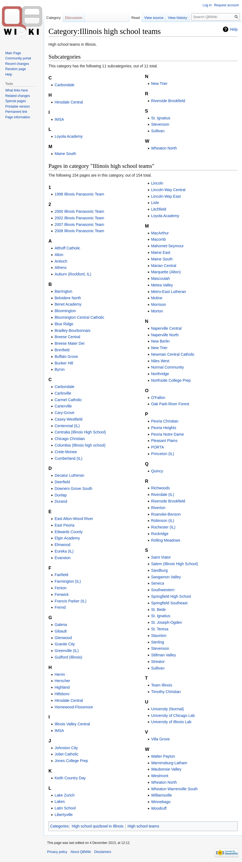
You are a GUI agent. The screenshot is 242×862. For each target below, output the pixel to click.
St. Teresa (159, 629)
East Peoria (64, 525)
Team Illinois (161, 685)
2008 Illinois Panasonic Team (79, 231)
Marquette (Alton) (166, 272)
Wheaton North (164, 148)
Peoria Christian (164, 421)
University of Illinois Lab (171, 722)
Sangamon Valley (166, 577)
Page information (17, 117)
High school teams (143, 826)
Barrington (63, 291)
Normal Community (167, 367)
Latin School (65, 808)
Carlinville (62, 393)
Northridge (160, 374)
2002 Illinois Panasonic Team (79, 218)
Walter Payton (163, 756)
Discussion (73, 18)
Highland (62, 687)
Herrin (59, 674)
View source (154, 18)
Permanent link (16, 112)
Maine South (65, 153)
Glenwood (63, 638)
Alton (58, 254)
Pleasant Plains (164, 440)
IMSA (59, 119)
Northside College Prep (171, 380)
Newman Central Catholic (173, 354)
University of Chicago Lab (173, 715)
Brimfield (61, 350)
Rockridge (159, 533)
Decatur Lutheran (69, 475)
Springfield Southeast (169, 603)
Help (234, 29)
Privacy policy (57, 852)
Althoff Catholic (67, 248)
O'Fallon (158, 397)
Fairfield (61, 575)
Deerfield (62, 482)
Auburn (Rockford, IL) (72, 274)
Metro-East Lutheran (168, 291)
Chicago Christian (69, 438)
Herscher (62, 681)
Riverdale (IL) (162, 494)
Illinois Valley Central (72, 724)
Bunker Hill (63, 363)
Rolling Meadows (165, 540)
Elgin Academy (67, 538)
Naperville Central (166, 328)
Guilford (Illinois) (68, 657)
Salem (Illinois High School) (174, 564)
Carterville (63, 406)
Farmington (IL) (67, 581)
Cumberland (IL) (68, 458)
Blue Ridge (63, 324)
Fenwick (61, 594)
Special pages (15, 101)
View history (177, 18)
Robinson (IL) (162, 520)
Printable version (17, 106)
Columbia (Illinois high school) (79, 445)
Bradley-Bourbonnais (72, 330)
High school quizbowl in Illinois (97, 826)
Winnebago (161, 802)
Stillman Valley (163, 655)
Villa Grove (160, 739)
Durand (60, 501)
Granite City (64, 644)
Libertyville (63, 814)
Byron (59, 369)
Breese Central (67, 337)
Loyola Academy (68, 136)
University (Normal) (167, 709)
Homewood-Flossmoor (73, 707)
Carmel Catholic (68, 400)
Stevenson (160, 124)
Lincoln (157, 183)
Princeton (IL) (162, 454)
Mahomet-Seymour (167, 246)
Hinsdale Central (68, 102)
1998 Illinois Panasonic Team (79, 194)
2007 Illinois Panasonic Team (79, 224)
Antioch (60, 261)
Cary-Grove (64, 412)
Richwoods (160, 488)
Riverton (158, 507)
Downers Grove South (73, 488)
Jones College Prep (71, 760)
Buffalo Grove (66, 356)
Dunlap (60, 495)
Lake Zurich (64, 795)
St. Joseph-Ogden (166, 622)
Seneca (157, 583)
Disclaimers (102, 852)
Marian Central (163, 265)
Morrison (158, 304)
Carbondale (64, 85)
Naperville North (164, 335)
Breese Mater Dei (69, 343)
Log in (207, 5)
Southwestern (163, 590)
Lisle (155, 202)
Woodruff (158, 808)
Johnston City (66, 748)
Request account (226, 5)
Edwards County (68, 532)
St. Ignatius (160, 118)
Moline (156, 298)
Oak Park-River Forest (170, 404)
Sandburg (159, 570)
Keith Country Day (70, 778)
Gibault (60, 631)
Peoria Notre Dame (167, 434)
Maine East (160, 252)
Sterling (157, 642)
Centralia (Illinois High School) (80, 432)
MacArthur (160, 233)
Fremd (59, 607)
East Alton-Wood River (73, 518)
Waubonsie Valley (166, 769)
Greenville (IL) (66, 650)
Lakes (59, 801)
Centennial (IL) (67, 426)
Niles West (160, 361)
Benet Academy (67, 304)
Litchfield (158, 209)
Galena (60, 624)
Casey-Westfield (68, 419)
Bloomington (65, 311)
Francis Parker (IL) (70, 601)
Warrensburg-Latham (169, 763)
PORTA (157, 447)
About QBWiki (80, 852)
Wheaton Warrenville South (174, 789)
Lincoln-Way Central (168, 190)
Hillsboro (61, 694)
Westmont (159, 776)
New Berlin (160, 341)
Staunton (158, 635)
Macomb (158, 239)
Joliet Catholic (66, 754)
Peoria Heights (163, 428)
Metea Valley (162, 285)
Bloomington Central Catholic (79, 317)
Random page (15, 69)
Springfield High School (171, 596)
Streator (158, 661)
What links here (16, 90)
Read (135, 18)
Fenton (60, 588)
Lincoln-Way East (166, 196)
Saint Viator (161, 557)
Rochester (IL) (163, 527)
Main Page (13, 53)
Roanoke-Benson (166, 514)
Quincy (157, 471)
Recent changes (17, 64)
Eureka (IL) (63, 551)
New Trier (159, 83)
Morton (157, 311)
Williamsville (161, 795)
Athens (60, 267)
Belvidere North (67, 298)
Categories (59, 826)
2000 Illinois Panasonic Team (79, 211)
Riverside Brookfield (168, 101)
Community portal (18, 58)
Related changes (17, 96)
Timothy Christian (166, 691)
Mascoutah (160, 278)
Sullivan (158, 131)
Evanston (62, 558)
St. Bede (158, 609)
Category (53, 18)
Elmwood (62, 544)
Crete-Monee (65, 452)
